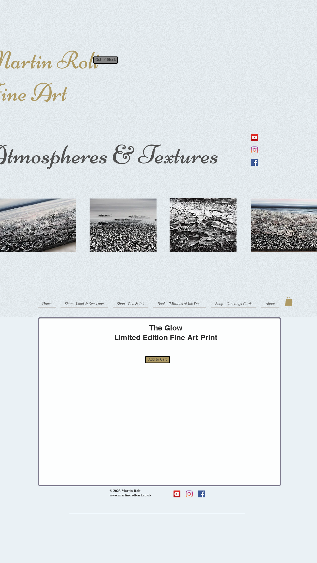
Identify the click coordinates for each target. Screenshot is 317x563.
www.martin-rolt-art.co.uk (130, 495)
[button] (84, 304)
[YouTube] (254, 137)
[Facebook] (254, 162)
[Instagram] (254, 149)
